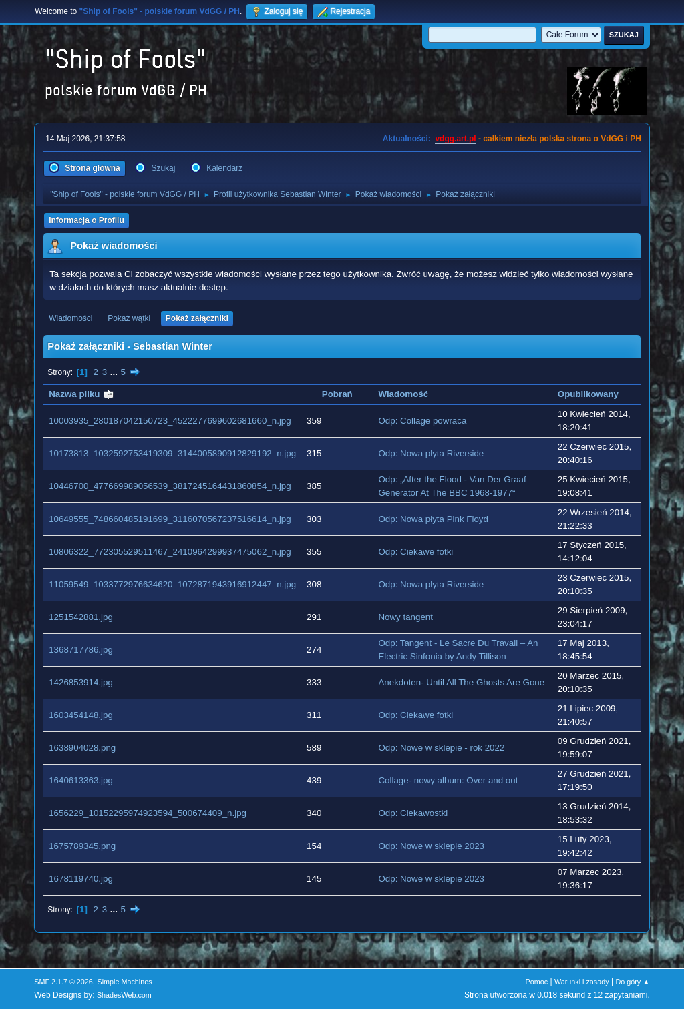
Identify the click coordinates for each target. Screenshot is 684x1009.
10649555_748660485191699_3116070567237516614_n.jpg (170, 519)
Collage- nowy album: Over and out (448, 780)
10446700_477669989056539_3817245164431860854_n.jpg (170, 486)
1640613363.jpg (81, 780)
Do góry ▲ (632, 982)
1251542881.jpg (81, 617)
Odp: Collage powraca (422, 421)
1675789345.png (82, 846)
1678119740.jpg (81, 879)
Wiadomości (70, 318)
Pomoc (537, 982)
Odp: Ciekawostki (413, 813)
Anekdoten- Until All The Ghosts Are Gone (461, 682)
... (115, 372)
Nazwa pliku (81, 394)
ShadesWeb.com (124, 995)
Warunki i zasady (581, 982)
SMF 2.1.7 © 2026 (63, 982)
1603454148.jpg (81, 715)
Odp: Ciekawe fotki (415, 552)
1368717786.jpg (81, 650)
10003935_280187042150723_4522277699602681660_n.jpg (170, 421)
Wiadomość (403, 394)
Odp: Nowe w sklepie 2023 (431, 846)
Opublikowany (588, 394)
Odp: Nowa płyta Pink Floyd (433, 519)
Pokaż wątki (129, 318)
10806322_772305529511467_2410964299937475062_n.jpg (170, 552)
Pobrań (337, 394)
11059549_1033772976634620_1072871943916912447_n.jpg (172, 584)
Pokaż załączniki (197, 318)
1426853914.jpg (81, 682)
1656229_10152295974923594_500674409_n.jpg (147, 813)
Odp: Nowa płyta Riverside (431, 453)
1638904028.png (82, 748)
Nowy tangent (405, 617)
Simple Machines (125, 982)
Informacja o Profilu (86, 220)
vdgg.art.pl (455, 138)
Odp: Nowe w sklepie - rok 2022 (441, 748)
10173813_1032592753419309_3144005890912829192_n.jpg (172, 453)
